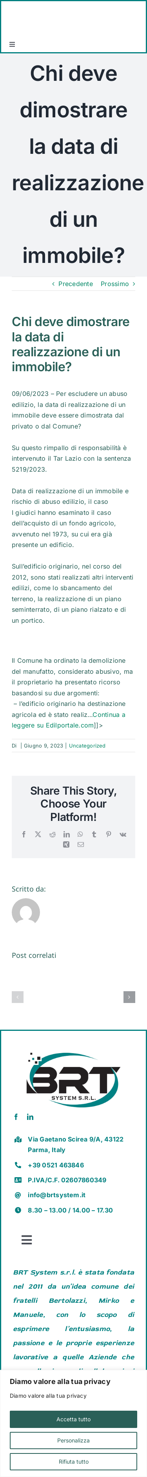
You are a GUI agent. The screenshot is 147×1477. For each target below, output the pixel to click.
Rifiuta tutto (74, 1461)
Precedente (75, 284)
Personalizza (73, 1440)
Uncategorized (87, 745)
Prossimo (115, 284)
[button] (18, 997)
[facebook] (16, 1117)
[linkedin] (30, 1117)
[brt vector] (73, 1050)
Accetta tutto (73, 1419)
